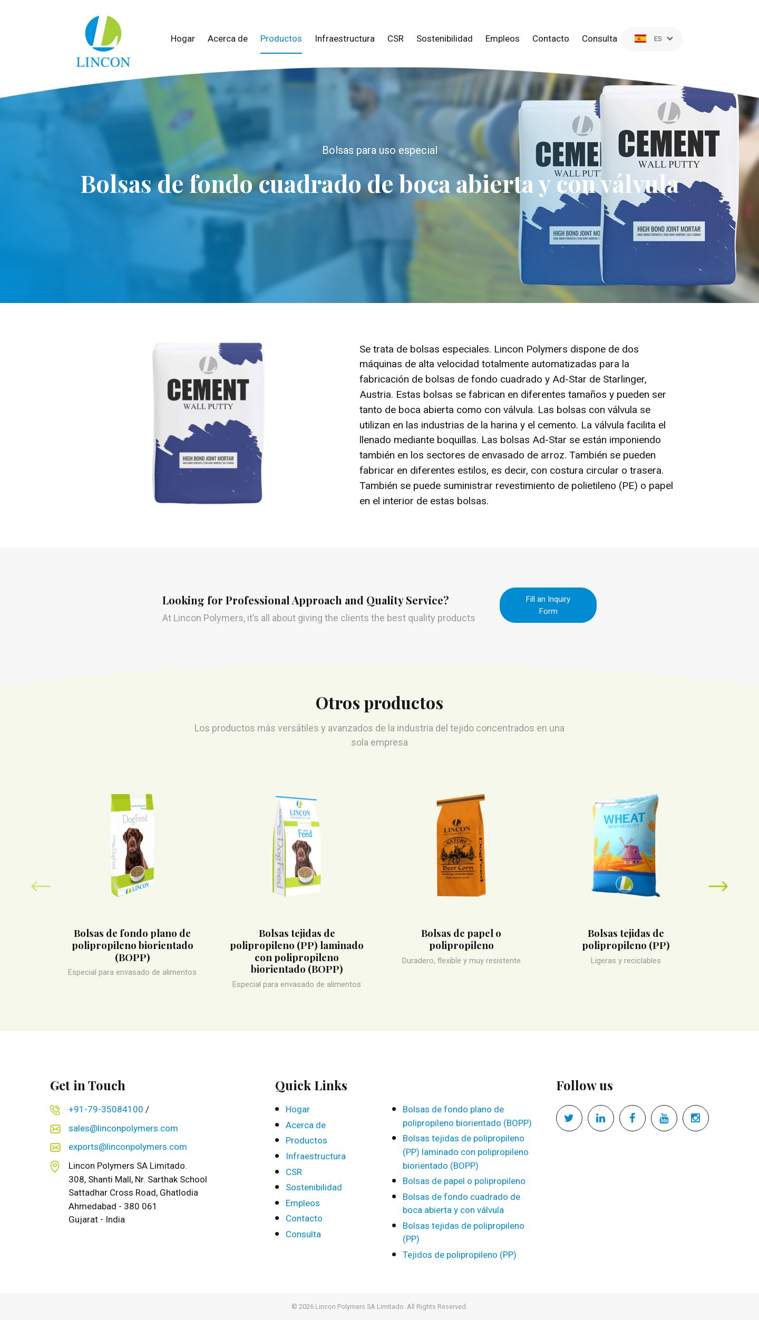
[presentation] (40, 886)
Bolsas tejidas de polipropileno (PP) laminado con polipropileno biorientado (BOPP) (466, 1151)
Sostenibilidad (444, 38)
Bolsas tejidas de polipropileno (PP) (463, 1232)
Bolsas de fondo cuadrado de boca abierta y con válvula (461, 1203)
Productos (281, 38)
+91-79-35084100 (106, 1109)
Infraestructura (345, 38)
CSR (395, 38)
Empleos (502, 38)
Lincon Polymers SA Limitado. (360, 1307)
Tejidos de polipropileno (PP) (460, 1254)
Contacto (550, 38)
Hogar (183, 38)
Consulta (599, 38)
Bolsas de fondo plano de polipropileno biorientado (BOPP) (467, 1116)
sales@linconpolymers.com (123, 1128)
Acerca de (228, 38)
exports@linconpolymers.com (128, 1146)
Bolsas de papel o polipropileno (464, 1181)
